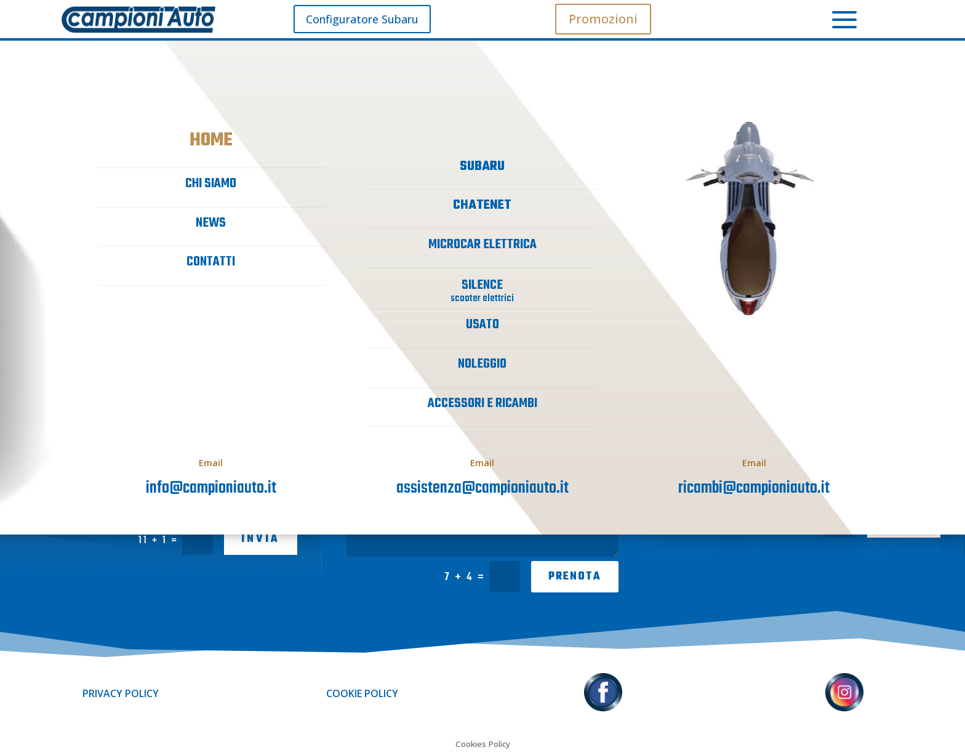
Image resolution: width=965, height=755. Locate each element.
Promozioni (603, 18)
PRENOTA (574, 577)
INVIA (260, 539)
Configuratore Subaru (362, 19)
